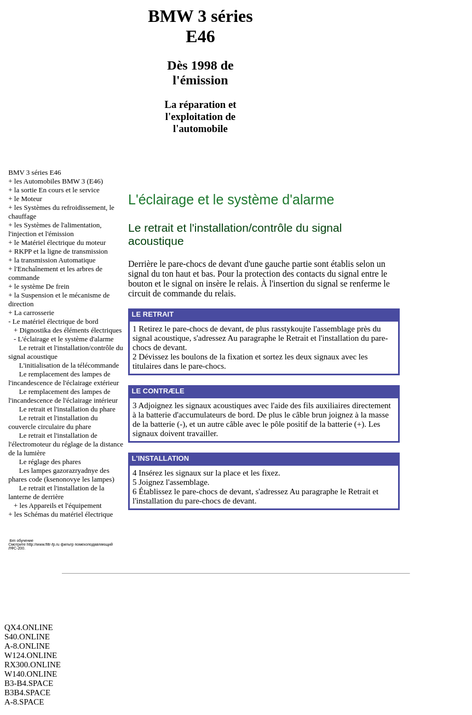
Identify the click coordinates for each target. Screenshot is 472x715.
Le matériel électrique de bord (56, 321)
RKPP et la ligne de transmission (61, 251)
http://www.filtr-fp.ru (43, 544)
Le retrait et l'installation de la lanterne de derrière (56, 492)
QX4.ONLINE (28, 627)
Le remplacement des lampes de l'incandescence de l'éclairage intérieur (63, 395)
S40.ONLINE (27, 636)
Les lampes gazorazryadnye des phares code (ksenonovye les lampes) (61, 474)
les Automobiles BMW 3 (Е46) (58, 181)
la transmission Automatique (55, 260)
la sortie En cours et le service (57, 190)
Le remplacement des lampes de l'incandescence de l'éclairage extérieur (63, 378)
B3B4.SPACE (27, 692)
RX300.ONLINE (32, 664)
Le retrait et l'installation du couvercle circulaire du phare (52, 422)
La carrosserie (34, 312)
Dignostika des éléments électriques (71, 330)
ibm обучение (21, 540)
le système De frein (42, 286)
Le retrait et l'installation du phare (67, 409)
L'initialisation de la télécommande (69, 365)
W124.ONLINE (30, 655)
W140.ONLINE (30, 674)
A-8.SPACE (24, 701)
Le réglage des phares (50, 461)
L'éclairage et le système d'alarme (66, 339)
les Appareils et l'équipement (61, 505)
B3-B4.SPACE (28, 683)
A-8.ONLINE (27, 646)
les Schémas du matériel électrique (63, 514)
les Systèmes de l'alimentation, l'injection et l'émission (54, 229)
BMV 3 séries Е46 (34, 172)
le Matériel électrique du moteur (60, 242)
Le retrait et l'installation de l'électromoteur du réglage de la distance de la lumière (65, 444)
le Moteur (28, 199)
